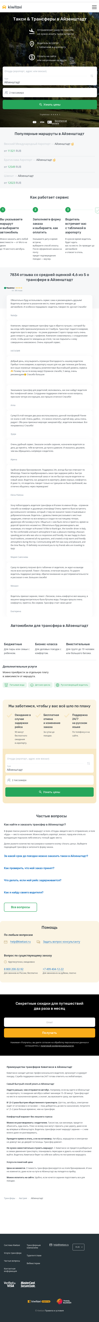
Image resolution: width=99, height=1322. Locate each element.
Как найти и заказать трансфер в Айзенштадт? (35, 824)
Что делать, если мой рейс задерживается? (32, 880)
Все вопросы (20, 907)
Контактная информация (10, 1270)
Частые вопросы (12, 1260)
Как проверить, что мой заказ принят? (29, 868)
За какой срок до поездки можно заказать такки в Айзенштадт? (46, 856)
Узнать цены (49, 104)
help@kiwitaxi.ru (20, 941)
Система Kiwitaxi (12, 1245)
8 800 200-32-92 (13, 969)
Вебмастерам (33, 1263)
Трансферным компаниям (34, 1246)
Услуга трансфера (12, 1253)
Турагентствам (34, 1255)
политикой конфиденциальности (57, 1045)
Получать (49, 1033)
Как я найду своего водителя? (23, 892)
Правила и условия (54, 1310)
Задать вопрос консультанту (61, 941)
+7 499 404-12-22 (53, 969)
